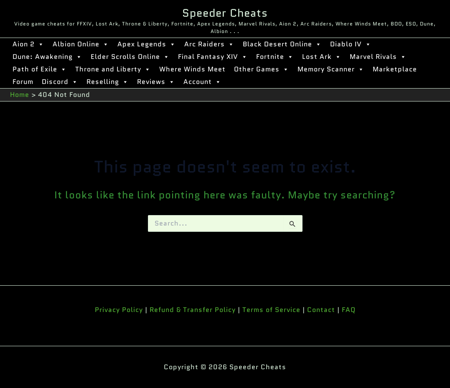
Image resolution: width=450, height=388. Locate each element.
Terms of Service (271, 309)
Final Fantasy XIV (213, 57)
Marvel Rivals (378, 57)
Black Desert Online (282, 44)
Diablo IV (350, 44)
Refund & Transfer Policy (193, 309)
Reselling (107, 82)
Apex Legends (146, 44)
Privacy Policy (119, 309)
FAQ (349, 309)
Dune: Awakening (47, 57)
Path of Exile (40, 69)
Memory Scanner (330, 69)
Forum (23, 81)
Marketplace (395, 69)
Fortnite (275, 57)
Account (202, 82)
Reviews (156, 82)
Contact (321, 309)
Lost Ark (321, 57)
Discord (60, 82)
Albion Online (81, 44)
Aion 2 (28, 44)
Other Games (261, 69)
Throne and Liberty (113, 69)
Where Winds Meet (192, 69)
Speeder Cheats (225, 13)
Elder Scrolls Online (130, 57)
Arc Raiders (209, 44)
